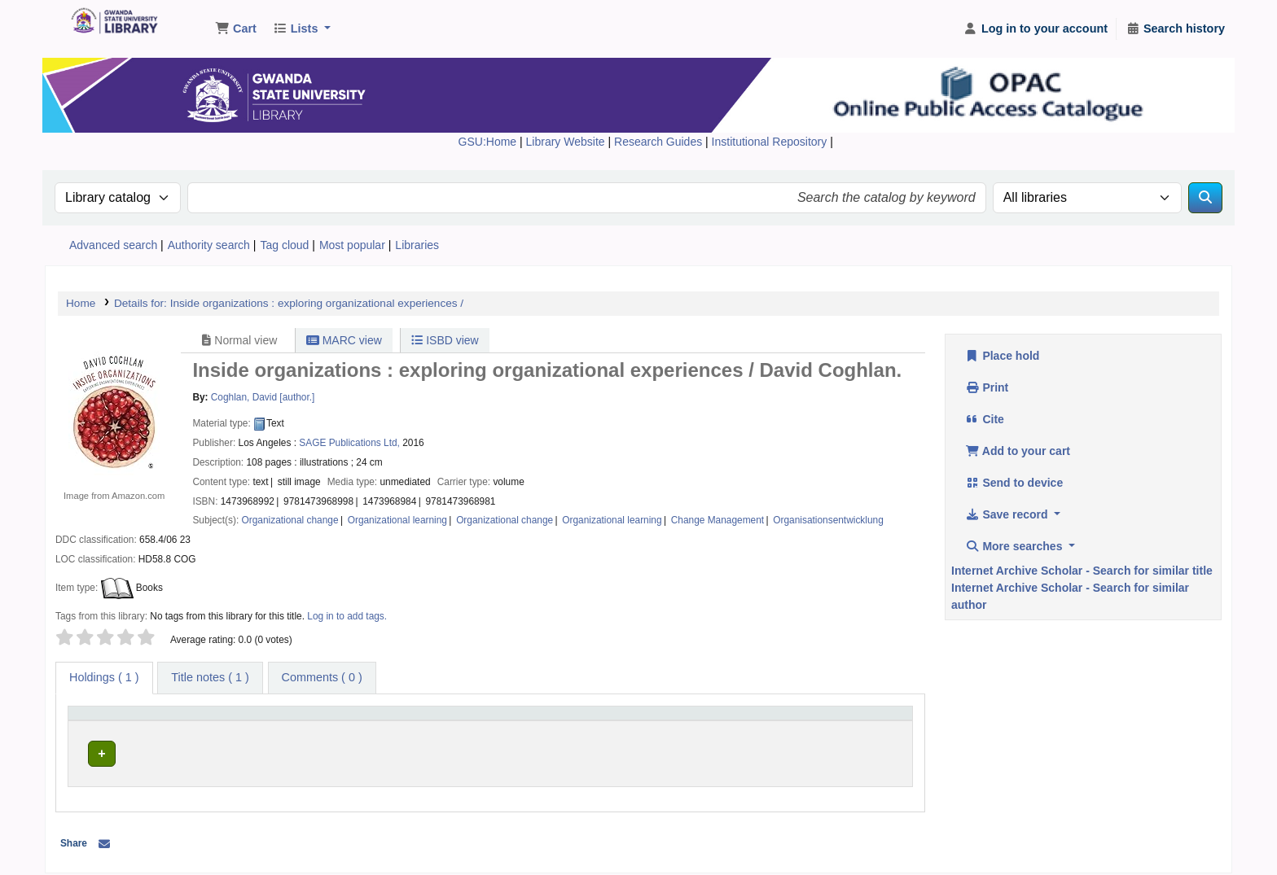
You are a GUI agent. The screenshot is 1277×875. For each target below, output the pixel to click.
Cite (984, 419)
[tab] (209, 678)
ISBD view (444, 340)
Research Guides (659, 141)
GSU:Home (488, 141)
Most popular (352, 245)
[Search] (1205, 197)
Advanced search (113, 245)
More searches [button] (1015, 546)
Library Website (567, 141)
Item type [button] (97, 720)
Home (80, 303)
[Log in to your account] (1035, 29)
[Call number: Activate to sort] (619, 721)
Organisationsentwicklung (828, 520)
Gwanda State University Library (110, 23)
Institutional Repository (771, 141)
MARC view (344, 340)
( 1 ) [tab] (104, 677)
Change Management (717, 520)
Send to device (1014, 482)
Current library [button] (279, 720)
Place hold (1002, 355)
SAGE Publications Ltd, (349, 442)
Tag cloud (284, 245)
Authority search (209, 245)
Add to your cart (1017, 450)
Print (986, 387)
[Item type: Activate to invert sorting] (153, 721)
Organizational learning (397, 520)
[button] (235, 29)
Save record (1008, 514)
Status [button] (796, 720)
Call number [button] (500, 720)
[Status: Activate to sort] (843, 721)
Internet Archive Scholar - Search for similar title (1082, 570)
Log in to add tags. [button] (347, 616)
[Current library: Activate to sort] (350, 721)
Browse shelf (565, 750)
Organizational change (290, 520)
